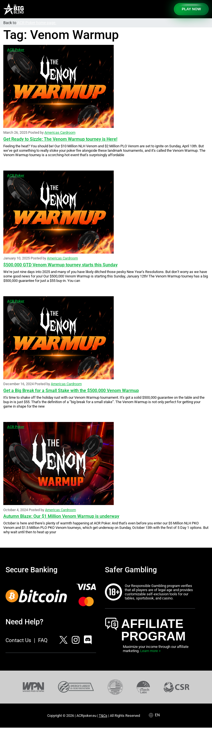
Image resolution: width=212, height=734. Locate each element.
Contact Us (18, 640)
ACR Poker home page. (36, 22)
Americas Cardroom (59, 132)
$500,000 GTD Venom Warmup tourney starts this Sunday (60, 264)
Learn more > (150, 651)
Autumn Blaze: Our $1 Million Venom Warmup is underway (61, 516)
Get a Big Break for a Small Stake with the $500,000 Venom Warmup (71, 390)
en (157, 715)
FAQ (42, 640)
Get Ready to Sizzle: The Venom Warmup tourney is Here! (60, 139)
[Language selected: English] (157, 715)
